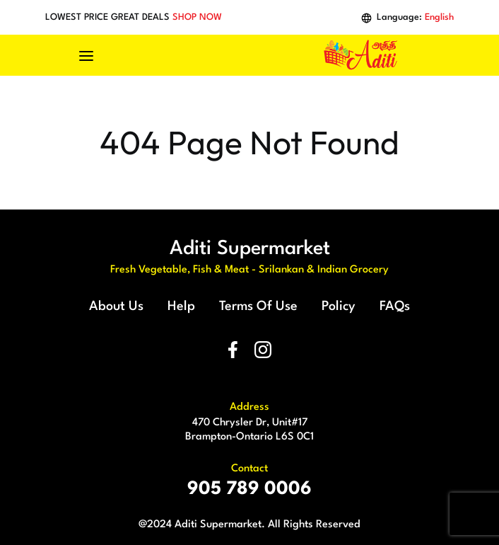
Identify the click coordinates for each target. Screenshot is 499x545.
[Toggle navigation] (93, 55)
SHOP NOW (197, 17)
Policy (339, 306)
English (439, 17)
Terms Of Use (258, 306)
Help (181, 306)
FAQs (395, 306)
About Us (116, 306)
